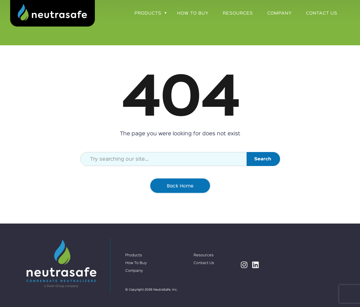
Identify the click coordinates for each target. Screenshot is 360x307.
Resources (238, 13)
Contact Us (321, 13)
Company (279, 13)
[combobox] (163, 159)
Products (148, 13)
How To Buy (192, 13)
